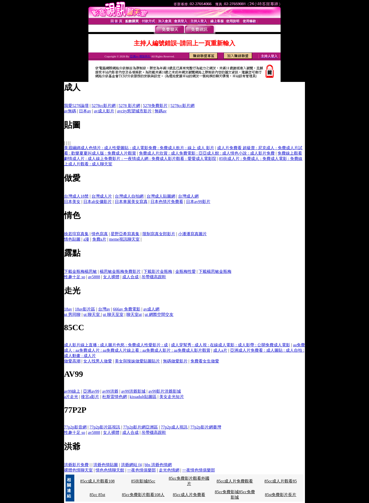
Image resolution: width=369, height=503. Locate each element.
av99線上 (72, 391)
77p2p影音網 (75, 427)
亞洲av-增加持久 (140, 56)
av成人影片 (104, 111)
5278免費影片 (155, 105)
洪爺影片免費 (76, 465)
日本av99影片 (198, 201)
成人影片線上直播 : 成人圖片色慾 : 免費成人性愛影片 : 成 (116, 345)
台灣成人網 (188, 196)
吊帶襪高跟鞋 (153, 277)
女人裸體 (111, 277)
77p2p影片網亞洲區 (140, 427)
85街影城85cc (143, 481)
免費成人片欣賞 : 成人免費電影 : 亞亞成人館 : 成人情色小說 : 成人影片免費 (207, 153)
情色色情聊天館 (110, 470)
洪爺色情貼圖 (105, 465)
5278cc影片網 (103, 105)
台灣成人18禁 (76, 196)
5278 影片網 (129, 105)
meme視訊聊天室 (124, 239)
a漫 (86, 239)
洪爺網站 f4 (131, 465)
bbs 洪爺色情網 (158, 465)
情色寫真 (99, 234)
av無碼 (70, 111)
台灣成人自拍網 (129, 196)
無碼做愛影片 (175, 361)
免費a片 (99, 239)
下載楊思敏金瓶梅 (215, 271)
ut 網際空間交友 (159, 314)
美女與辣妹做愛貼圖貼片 (137, 361)
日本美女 (72, 201)
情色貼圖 (72, 239)
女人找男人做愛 (97, 361)
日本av (85, 111)
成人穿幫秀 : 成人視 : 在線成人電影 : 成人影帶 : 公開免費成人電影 (230, 345)
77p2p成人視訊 (174, 427)
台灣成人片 (101, 196)
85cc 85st (97, 495)
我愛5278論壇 (76, 105)
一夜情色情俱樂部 (198, 470)
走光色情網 (169, 470)
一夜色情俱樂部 (141, 470)
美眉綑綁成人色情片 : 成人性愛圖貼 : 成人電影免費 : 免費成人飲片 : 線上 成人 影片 (139, 148)
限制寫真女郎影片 (158, 234)
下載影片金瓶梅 (158, 271)
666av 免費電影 (126, 309)
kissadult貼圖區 (143, 396)
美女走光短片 (171, 396)
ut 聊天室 (92, 314)
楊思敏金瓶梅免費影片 (120, 271)
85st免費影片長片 (280, 495)
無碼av (161, 111)
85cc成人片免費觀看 (235, 481)
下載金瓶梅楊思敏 (80, 271)
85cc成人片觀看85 (280, 481)
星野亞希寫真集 (125, 234)
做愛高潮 (72, 361)
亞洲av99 (91, 391)
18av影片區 (85, 309)
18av (68, 309)
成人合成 (130, 277)
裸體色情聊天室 (78, 470)
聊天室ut (134, 314)
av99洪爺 (110, 391)
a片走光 (71, 396)
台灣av (104, 309)
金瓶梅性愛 (185, 271)
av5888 (94, 277)
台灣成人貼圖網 (161, 196)
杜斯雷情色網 (114, 396)
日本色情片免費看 (166, 201)
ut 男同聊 (72, 314)
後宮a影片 (90, 396)
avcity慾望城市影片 (134, 111)
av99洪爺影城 (133, 391)
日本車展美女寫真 (131, 201)
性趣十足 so (74, 277)
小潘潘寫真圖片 (192, 234)
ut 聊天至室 (113, 314)
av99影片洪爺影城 (164, 391)
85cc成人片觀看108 (97, 481)
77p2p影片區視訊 (104, 427)
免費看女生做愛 (204, 361)
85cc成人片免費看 (189, 495)
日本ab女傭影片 (97, 201)
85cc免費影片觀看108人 (143, 495)
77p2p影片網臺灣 (205, 427)
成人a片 (220, 350)
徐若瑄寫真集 (76, 234)
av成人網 (151, 309)
